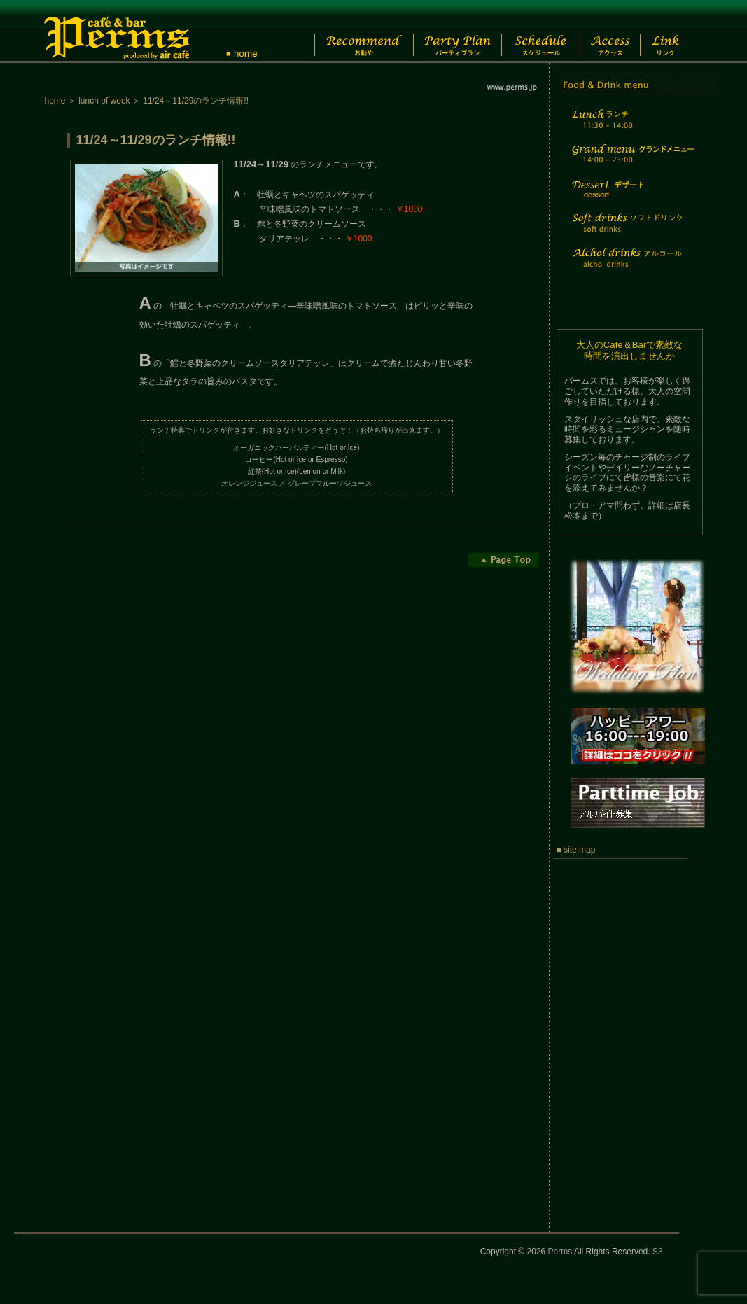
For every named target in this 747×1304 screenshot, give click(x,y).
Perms (560, 1251)
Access (617, 31)
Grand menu (631, 163)
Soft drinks (631, 231)
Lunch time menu (631, 127)
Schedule (539, 31)
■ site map (576, 850)
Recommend (352, 31)
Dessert (631, 198)
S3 (657, 1251)
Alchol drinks (631, 266)
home (55, 101)
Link (678, 31)
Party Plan (450, 31)
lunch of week (104, 101)
